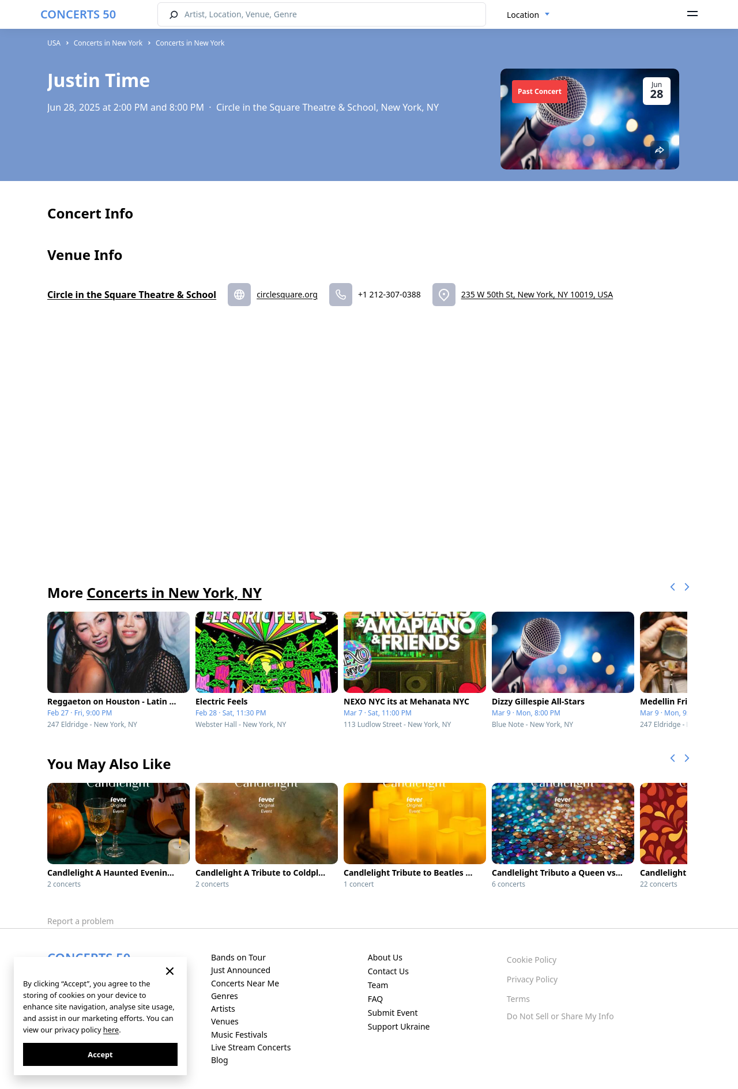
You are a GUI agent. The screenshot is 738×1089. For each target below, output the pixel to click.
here (111, 1029)
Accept (100, 1054)
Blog (219, 1059)
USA (54, 43)
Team (378, 984)
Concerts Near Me (245, 983)
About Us (385, 957)
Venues (225, 1021)
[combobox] (528, 15)
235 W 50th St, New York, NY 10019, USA (537, 294)
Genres (224, 995)
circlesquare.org (287, 294)
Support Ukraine (399, 1026)
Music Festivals (239, 1034)
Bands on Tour (238, 957)
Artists (223, 1008)
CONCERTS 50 (78, 14)
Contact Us (388, 971)
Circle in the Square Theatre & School (131, 294)
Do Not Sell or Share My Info (560, 1016)
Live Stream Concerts (251, 1047)
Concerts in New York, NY (173, 592)
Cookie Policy (531, 959)
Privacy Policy (532, 979)
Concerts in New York (108, 43)
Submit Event (393, 1012)
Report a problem (80, 920)
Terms (518, 998)
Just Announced (240, 969)
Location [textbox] (523, 14)
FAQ (375, 998)
